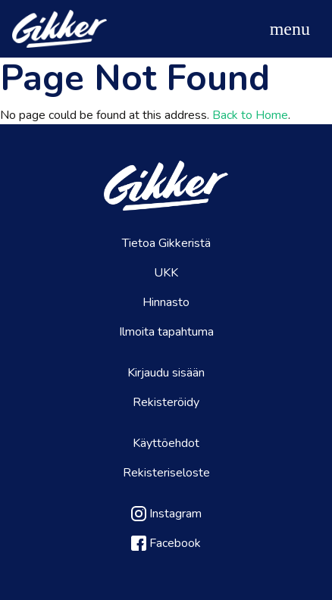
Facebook (166, 543)
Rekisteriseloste (166, 472)
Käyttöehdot (166, 443)
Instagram (166, 513)
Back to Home (250, 115)
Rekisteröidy (166, 402)
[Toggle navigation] (290, 29)
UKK (166, 272)
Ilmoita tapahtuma (166, 331)
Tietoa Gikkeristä (166, 243)
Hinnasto (166, 302)
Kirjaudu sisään (166, 372)
